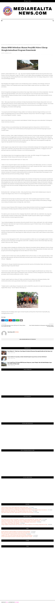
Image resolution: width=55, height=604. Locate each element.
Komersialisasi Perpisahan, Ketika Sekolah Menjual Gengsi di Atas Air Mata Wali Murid (27, 356)
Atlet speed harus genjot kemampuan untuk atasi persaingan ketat (15, 532)
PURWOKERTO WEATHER (27, 554)
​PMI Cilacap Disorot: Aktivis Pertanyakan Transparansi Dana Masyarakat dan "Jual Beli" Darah (21, 519)
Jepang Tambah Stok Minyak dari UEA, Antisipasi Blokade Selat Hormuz (16, 511)
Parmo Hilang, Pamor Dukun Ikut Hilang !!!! (10, 523)
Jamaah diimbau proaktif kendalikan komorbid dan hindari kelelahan (15, 531)
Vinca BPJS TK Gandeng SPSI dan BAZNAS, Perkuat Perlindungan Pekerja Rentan (18, 522)
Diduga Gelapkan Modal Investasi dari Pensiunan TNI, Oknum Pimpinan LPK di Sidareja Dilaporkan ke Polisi (24, 524)
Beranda (3, 44)
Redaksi (17, 332)
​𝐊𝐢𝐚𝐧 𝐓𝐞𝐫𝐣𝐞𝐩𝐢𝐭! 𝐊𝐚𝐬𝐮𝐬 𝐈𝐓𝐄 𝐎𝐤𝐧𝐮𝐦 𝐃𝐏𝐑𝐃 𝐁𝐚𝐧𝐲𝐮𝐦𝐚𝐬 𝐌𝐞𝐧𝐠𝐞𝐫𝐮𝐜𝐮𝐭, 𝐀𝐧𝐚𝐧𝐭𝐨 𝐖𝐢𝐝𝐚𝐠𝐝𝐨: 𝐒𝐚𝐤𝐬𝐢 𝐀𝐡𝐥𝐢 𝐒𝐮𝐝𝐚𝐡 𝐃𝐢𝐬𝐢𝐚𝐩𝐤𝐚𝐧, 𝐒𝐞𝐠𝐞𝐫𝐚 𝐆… (29, 363)
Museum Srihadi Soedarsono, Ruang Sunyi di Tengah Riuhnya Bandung (16, 508)
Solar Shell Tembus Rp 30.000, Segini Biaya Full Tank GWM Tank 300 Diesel (17, 512)
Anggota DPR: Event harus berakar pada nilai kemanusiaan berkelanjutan (16, 535)
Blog (7, 602)
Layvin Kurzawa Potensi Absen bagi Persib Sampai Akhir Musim (14, 507)
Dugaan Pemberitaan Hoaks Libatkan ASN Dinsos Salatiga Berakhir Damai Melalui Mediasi (20, 520)
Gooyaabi (17, 602)
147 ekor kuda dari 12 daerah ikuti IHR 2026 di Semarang (13, 534)
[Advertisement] (27, 34)
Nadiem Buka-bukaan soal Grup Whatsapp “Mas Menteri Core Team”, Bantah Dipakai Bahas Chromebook (24, 510)
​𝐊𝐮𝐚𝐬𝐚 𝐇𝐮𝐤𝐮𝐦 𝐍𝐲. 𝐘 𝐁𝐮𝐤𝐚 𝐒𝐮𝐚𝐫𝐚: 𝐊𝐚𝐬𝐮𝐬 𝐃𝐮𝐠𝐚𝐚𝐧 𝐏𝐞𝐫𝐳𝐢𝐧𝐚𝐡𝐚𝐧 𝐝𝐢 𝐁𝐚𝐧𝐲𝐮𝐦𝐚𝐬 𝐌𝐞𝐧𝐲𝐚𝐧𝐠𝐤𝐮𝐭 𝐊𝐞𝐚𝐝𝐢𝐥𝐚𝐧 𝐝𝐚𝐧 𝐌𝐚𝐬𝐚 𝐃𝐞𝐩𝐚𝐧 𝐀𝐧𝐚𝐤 (29, 351)
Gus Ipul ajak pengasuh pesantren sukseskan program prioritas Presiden (16, 536)
